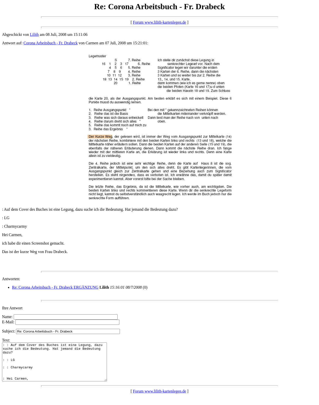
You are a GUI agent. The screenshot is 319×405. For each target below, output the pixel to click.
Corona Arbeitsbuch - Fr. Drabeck (50, 43)
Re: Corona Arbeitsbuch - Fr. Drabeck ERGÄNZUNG (55, 287)
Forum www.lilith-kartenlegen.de (159, 22)
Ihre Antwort (12, 308)
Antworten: (11, 279)
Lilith (34, 34)
